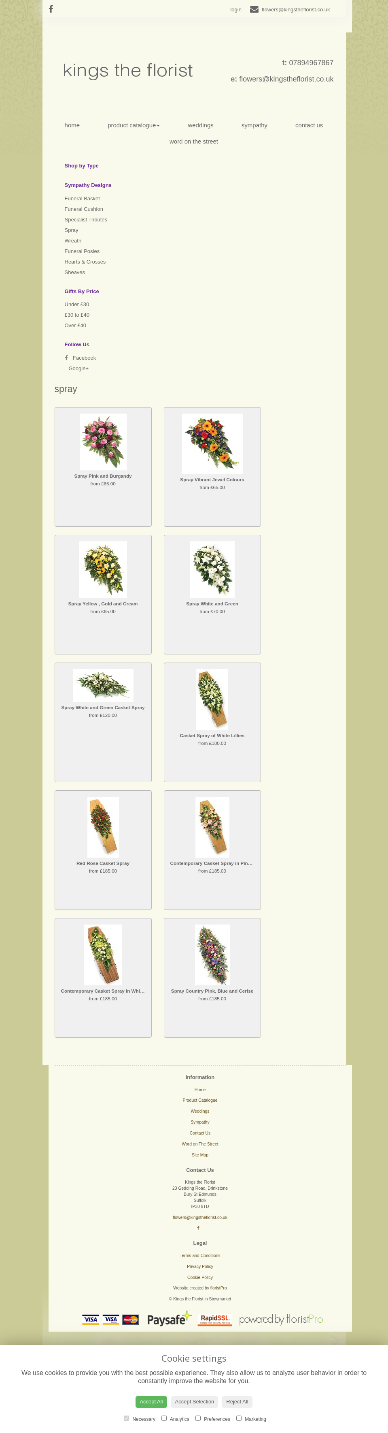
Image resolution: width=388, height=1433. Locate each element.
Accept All (151, 1402)
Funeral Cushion (84, 209)
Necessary (139, 1419)
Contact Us (309, 125)
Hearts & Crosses (85, 262)
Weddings (200, 125)
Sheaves (75, 272)
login (235, 9)
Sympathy (254, 125)
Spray (71, 230)
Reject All (237, 1402)
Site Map (200, 1155)
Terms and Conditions (200, 1255)
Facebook (80, 358)
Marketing (251, 1419)
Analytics (175, 1419)
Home (72, 125)
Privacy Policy (200, 1266)
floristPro (218, 1288)
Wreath (73, 241)
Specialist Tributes (86, 220)
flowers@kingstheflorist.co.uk (286, 79)
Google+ (79, 368)
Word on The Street (194, 141)
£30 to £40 (77, 315)
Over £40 (75, 325)
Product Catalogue (134, 125)
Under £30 (77, 304)
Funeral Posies (82, 251)
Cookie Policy (200, 1277)
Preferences (212, 1419)
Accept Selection (194, 1402)
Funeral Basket (82, 198)
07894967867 (311, 63)
